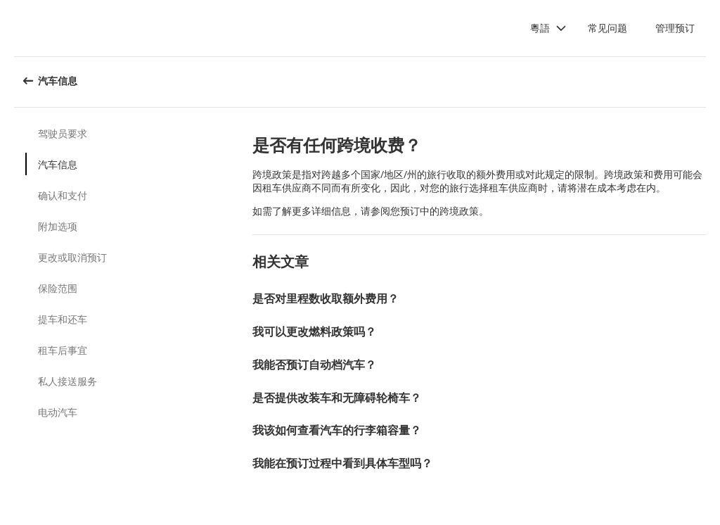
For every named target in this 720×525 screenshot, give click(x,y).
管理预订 (675, 27)
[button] (548, 28)
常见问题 (607, 27)
